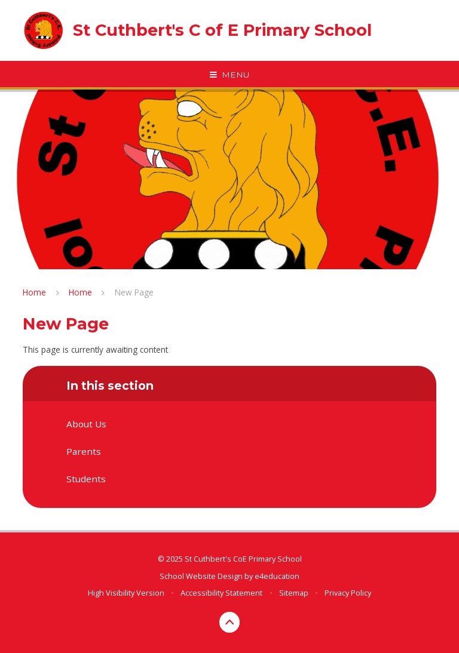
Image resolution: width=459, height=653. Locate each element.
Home (34, 292)
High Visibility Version (126, 592)
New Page (134, 292)
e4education (277, 576)
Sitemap (293, 592)
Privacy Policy (348, 592)
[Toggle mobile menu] (229, 75)
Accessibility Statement (221, 592)
